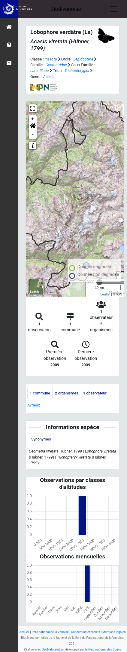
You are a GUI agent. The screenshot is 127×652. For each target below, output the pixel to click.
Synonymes (41, 439)
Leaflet (105, 294)
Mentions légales (114, 632)
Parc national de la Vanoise (50, 632)
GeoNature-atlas (53, 649)
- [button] (33, 134)
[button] (33, 127)
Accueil (24, 632)
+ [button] (33, 119)
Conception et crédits (85, 632)
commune (40, 393)
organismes (66, 393)
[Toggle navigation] (113, 9)
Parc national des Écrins (104, 649)
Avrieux (33, 405)
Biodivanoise (65, 9)
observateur (94, 393)
